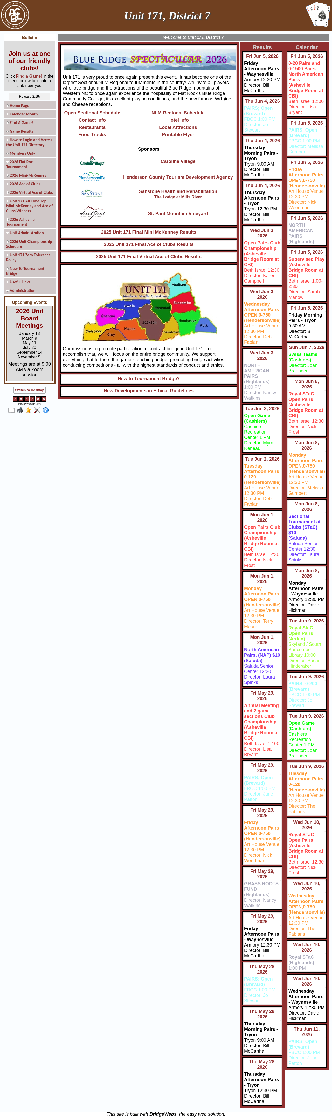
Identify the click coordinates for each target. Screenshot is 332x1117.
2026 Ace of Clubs (23, 183)
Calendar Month (22, 114)
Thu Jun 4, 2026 (262, 101)
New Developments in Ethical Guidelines (149, 390)
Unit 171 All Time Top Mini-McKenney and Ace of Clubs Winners (29, 205)
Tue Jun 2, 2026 (262, 408)
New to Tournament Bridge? (149, 378)
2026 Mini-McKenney (26, 175)
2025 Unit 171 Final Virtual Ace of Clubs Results (149, 256)
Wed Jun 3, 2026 (262, 233)
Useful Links (18, 281)
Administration (21, 290)
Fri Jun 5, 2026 (262, 56)
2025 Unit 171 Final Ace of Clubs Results (148, 244)
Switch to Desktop (29, 390)
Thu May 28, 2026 (262, 969)
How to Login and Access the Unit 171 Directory (29, 142)
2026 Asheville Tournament (20, 222)
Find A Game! (19, 122)
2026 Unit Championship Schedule (29, 244)
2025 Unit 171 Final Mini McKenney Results (148, 232)
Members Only (20, 153)
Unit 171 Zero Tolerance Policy (28, 257)
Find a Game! (29, 76)
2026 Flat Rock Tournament (20, 164)
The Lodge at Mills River (178, 197)
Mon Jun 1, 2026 (262, 517)
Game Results (19, 131)
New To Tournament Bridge (25, 271)
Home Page (17, 105)
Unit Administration (25, 232)
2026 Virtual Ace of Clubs (29, 192)
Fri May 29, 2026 (262, 695)
